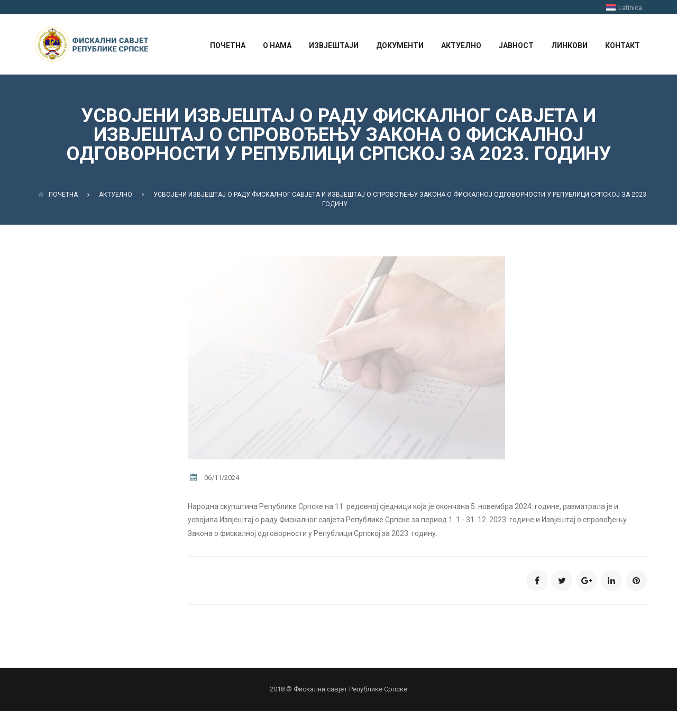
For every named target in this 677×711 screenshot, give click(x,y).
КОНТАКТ (622, 45)
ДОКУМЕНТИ (400, 45)
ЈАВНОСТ (516, 45)
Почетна (58, 194)
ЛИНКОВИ (569, 45)
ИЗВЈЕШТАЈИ (334, 45)
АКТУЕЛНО (461, 45)
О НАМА (277, 45)
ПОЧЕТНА (227, 45)
